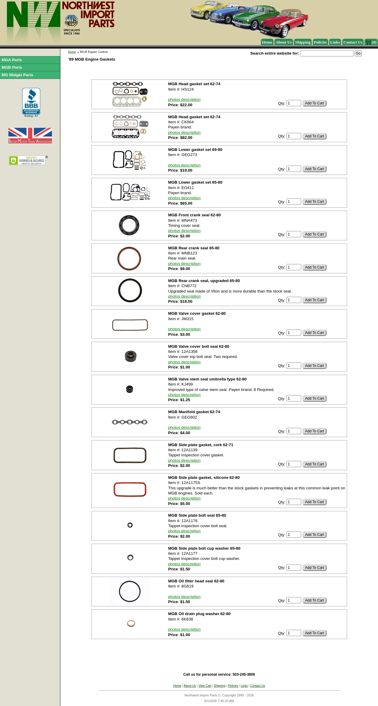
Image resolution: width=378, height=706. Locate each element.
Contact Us (352, 42)
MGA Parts (12, 60)
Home (267, 42)
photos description (184, 99)
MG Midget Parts (17, 75)
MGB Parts (12, 67)
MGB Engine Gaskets (94, 51)
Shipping (302, 42)
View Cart (204, 685)
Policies (320, 42)
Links (335, 42)
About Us (284, 42)
